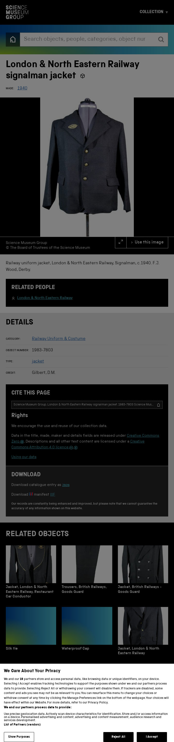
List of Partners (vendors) (22, 735)
